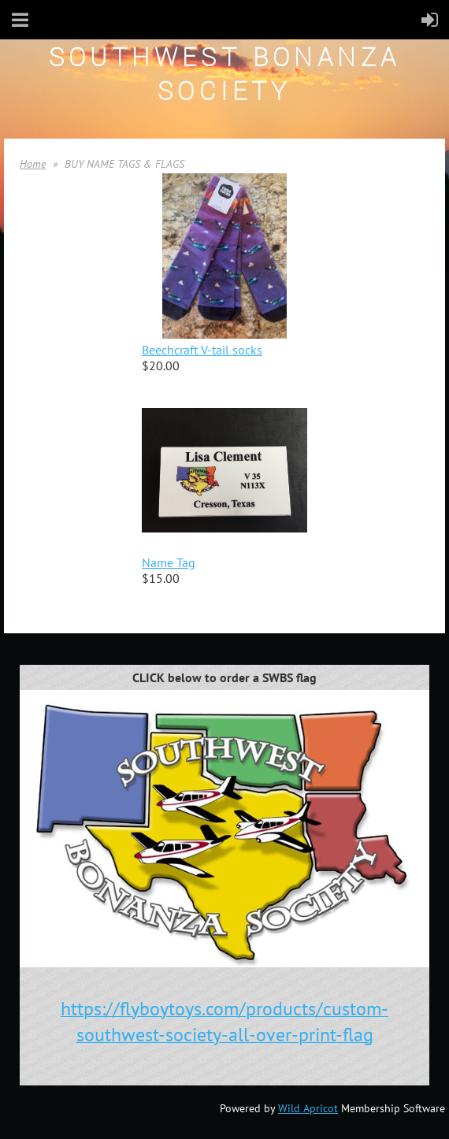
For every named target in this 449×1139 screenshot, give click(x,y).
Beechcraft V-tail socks (202, 350)
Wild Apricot (308, 1108)
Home (33, 164)
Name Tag (168, 562)
